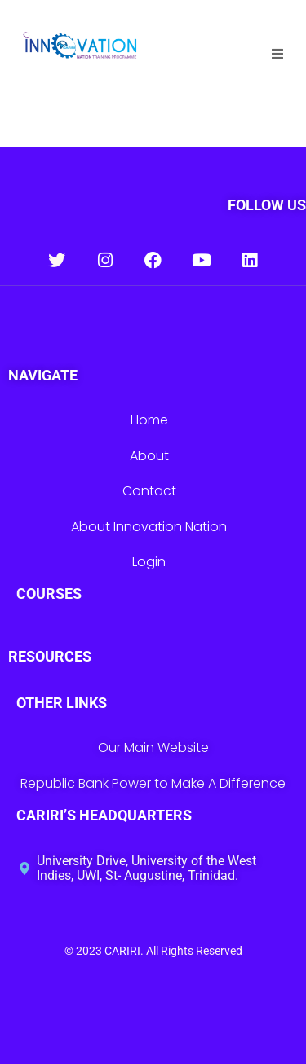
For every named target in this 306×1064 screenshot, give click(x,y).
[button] (277, 53)
